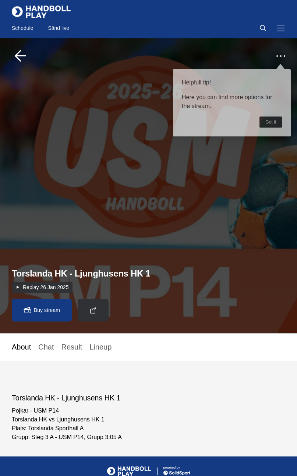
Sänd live (58, 28)
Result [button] (71, 347)
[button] (263, 28)
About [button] (21, 347)
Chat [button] (46, 347)
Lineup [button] (100, 347)
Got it (270, 122)
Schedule (22, 28)
